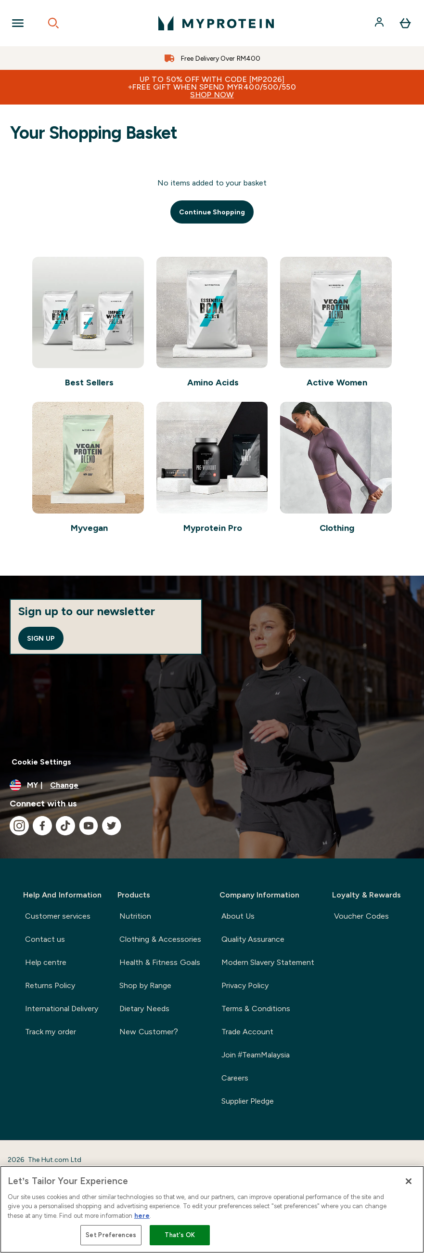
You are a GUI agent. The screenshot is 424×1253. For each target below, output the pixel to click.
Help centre (45, 962)
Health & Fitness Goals (159, 962)
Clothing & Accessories (160, 939)
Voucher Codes (361, 916)
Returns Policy (50, 985)
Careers (234, 1078)
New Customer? (148, 1032)
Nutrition (135, 916)
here (142, 1215)
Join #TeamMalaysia (255, 1055)
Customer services (57, 916)
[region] (212, 1209)
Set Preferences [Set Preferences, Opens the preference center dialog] (111, 1235)
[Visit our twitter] (111, 825)
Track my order (50, 1032)
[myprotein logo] (216, 23)
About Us (238, 916)
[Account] (380, 23)
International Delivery (61, 1008)
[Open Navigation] (18, 23)
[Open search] (53, 23)
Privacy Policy (245, 985)
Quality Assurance (252, 939)
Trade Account (247, 1032)
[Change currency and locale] (212, 785)
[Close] (408, 1181)
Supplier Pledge (247, 1101)
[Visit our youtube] (88, 825)
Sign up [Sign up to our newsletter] (41, 638)
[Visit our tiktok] (65, 825)
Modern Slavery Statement (267, 962)
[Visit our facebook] (42, 825)
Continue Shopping (212, 212)
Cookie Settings (41, 762)
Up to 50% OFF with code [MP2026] (212, 87)
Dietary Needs (144, 1008)
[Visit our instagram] (19, 825)
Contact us (45, 939)
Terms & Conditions (255, 1008)
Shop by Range (145, 985)
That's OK (180, 1235)
